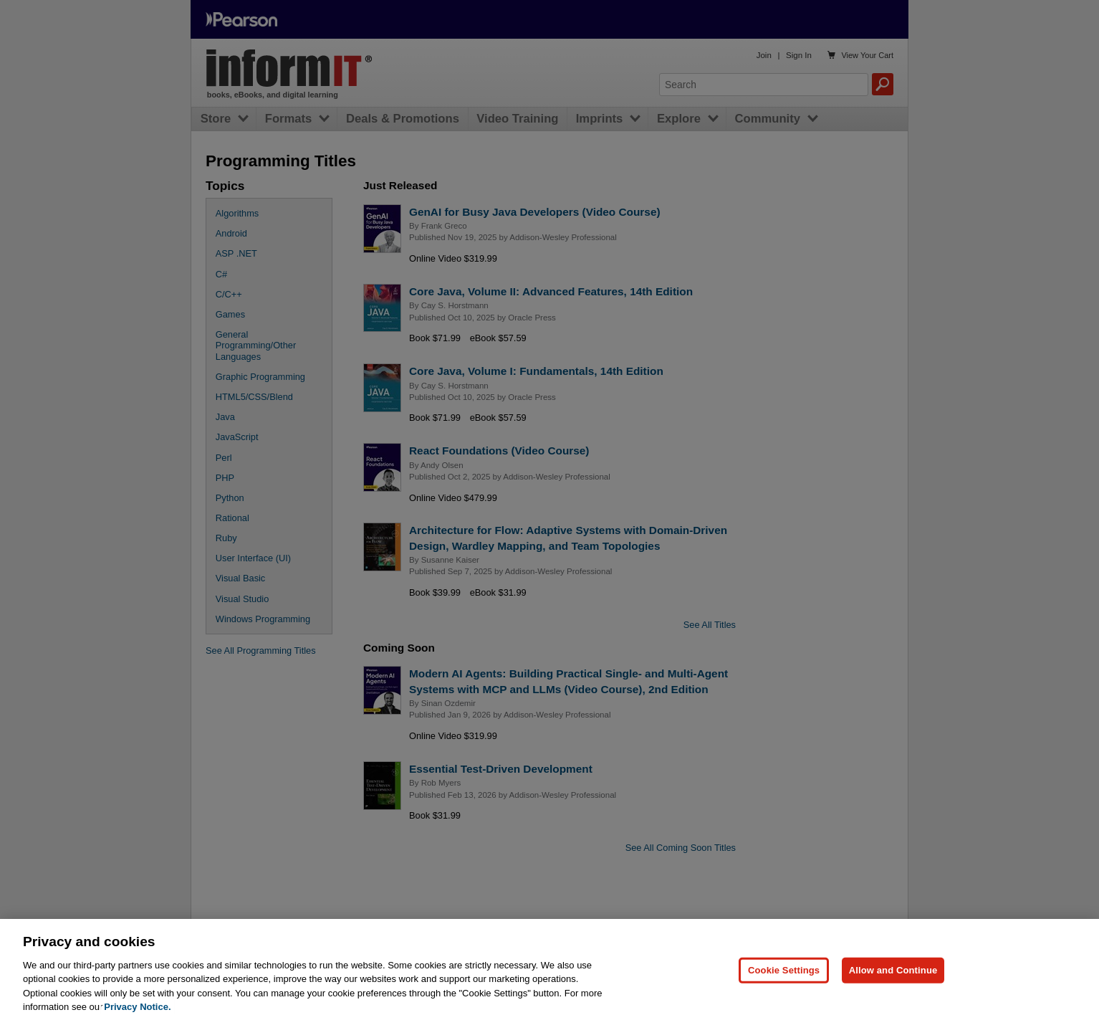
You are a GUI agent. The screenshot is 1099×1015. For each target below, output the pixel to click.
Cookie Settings (784, 979)
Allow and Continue (893, 979)
